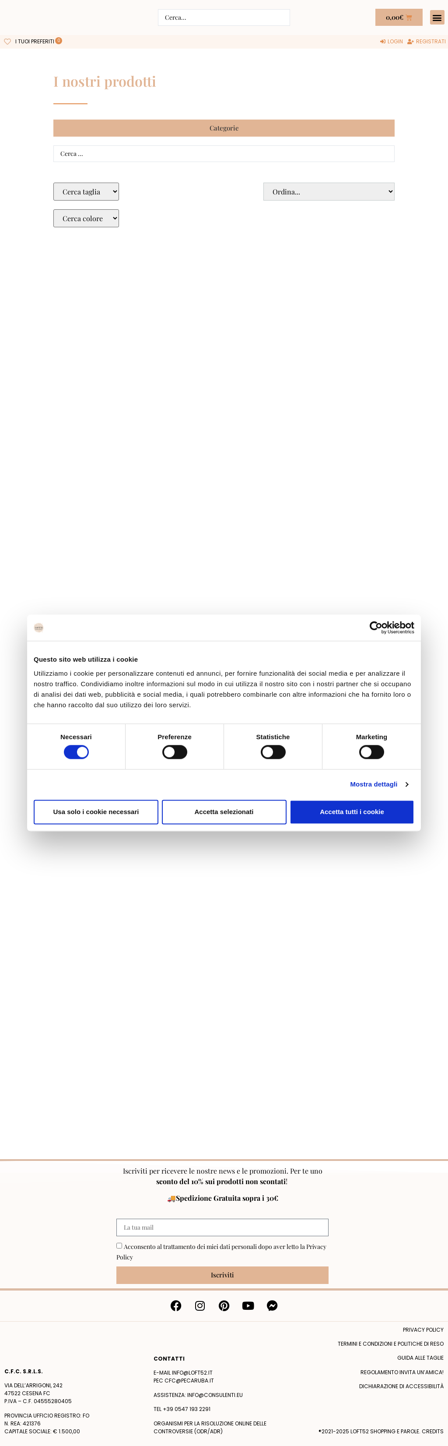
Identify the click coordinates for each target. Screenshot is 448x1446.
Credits (433, 1431)
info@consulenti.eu (215, 1395)
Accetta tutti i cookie (352, 811)
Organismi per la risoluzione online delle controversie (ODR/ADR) (210, 1427)
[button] (437, 17)
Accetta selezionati (223, 811)
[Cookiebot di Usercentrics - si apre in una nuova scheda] (376, 627)
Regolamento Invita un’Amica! (402, 1372)
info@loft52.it (192, 1372)
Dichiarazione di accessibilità (401, 1386)
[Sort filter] (329, 192)
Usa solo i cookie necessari (96, 811)
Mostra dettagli (373, 784)
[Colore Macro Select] (86, 218)
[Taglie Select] (86, 192)
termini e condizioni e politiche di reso (391, 1343)
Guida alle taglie (420, 1357)
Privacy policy (423, 1329)
